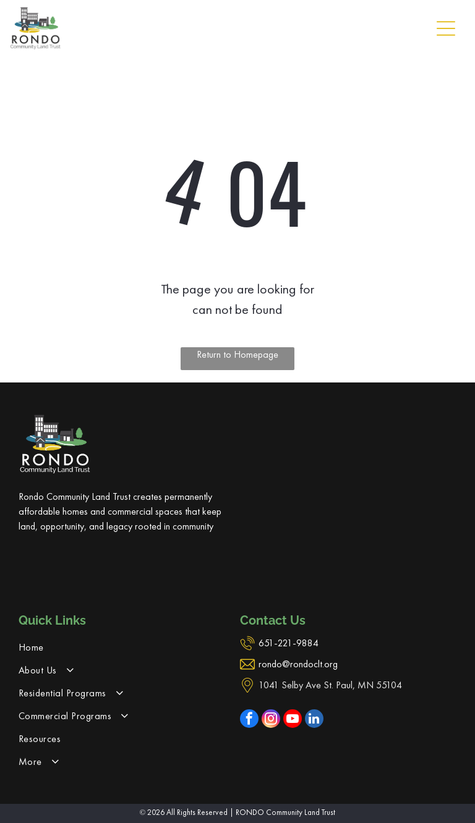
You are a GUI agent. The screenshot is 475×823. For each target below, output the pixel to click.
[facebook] (249, 720)
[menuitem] (127, 647)
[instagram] (271, 720)
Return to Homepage (237, 354)
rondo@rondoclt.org (298, 663)
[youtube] (292, 720)
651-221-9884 (289, 642)
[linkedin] (314, 720)
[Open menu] (446, 28)
